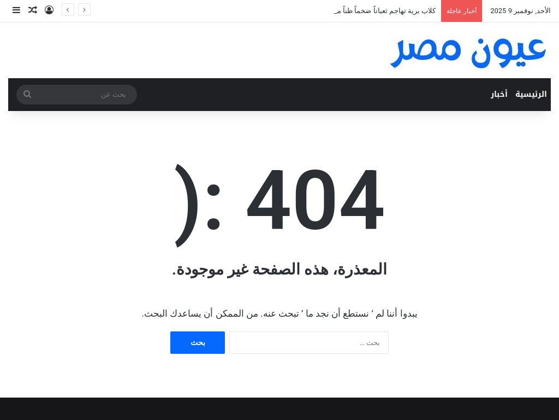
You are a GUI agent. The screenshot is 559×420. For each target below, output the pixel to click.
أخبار (499, 94)
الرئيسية (531, 94)
